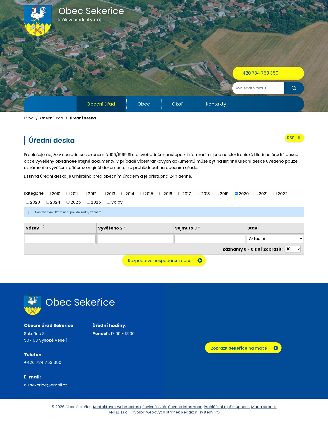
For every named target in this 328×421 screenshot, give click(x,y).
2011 (74, 193)
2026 (96, 202)
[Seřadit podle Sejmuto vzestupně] (199, 226)
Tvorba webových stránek (156, 412)
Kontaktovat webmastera (117, 407)
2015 (148, 193)
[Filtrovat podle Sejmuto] (209, 238)
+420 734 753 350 (258, 73)
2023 (35, 202)
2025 (76, 202)
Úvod (64, 104)
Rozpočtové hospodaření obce (159, 260)
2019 (224, 193)
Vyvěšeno (110, 228)
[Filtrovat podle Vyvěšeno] (135, 238)
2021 (263, 193)
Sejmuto (186, 228)
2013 (111, 193)
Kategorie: (34, 193)
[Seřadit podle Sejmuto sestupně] (199, 228)
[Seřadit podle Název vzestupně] (43, 226)
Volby (117, 202)
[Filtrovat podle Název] (60, 238)
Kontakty (216, 104)
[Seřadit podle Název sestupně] (43, 228)
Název (33, 228)
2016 (168, 193)
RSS (294, 138)
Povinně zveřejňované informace (172, 407)
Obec (143, 104)
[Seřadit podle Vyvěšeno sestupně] (125, 228)
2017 (186, 193)
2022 (283, 193)
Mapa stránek (264, 407)
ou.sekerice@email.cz (45, 385)
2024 (55, 202)
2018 (205, 193)
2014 (130, 193)
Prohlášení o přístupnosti (227, 407)
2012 (92, 193)
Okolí (178, 104)
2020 (244, 193)
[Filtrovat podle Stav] (275, 238)
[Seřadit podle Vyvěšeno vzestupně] (125, 226)
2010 (56, 193)
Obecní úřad (101, 104)
